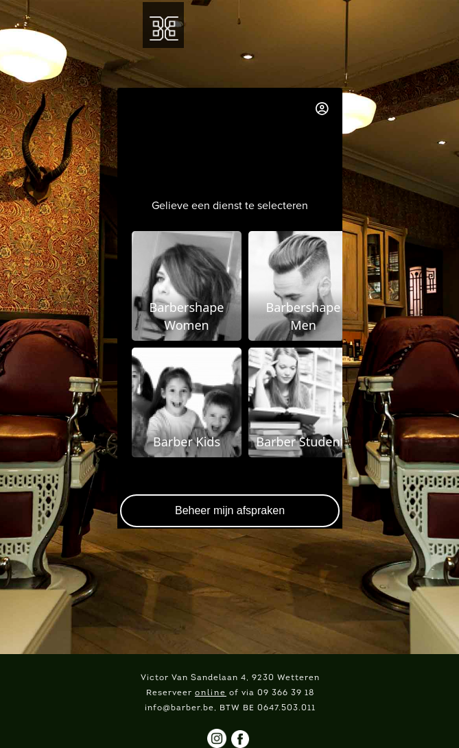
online (210, 693)
